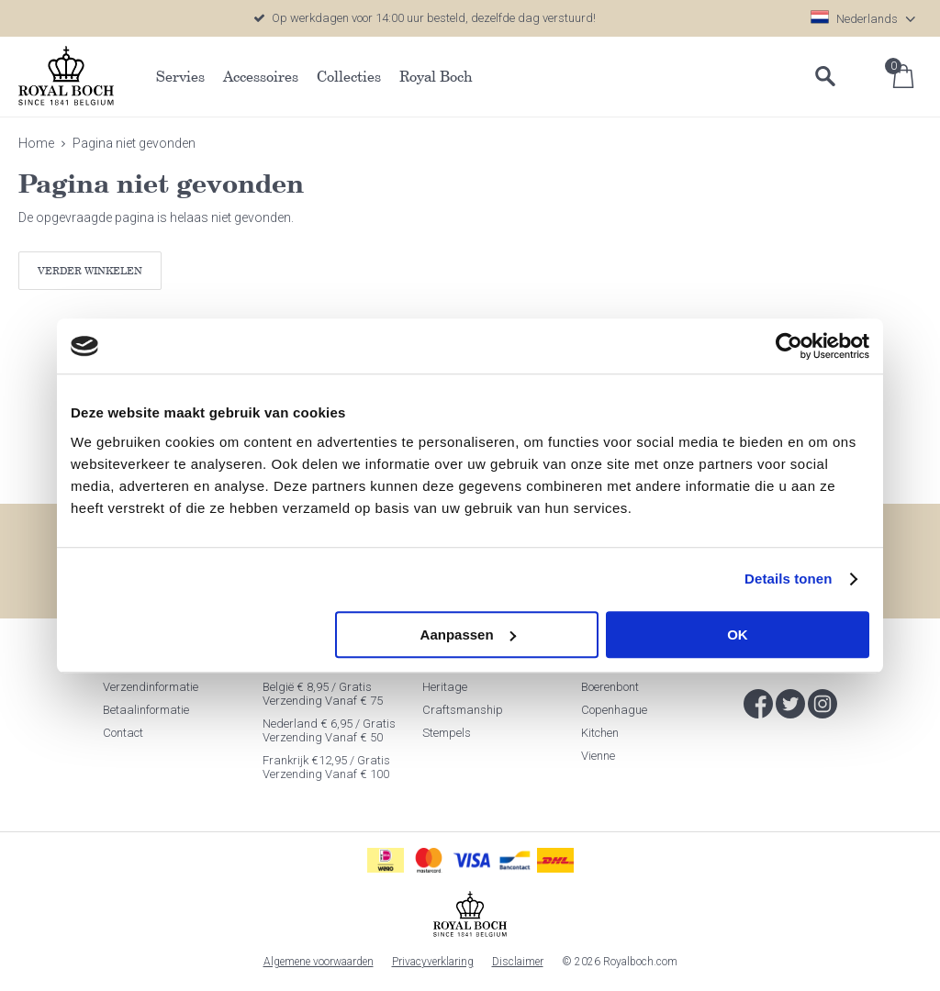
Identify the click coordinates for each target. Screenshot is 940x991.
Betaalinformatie (146, 710)
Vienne (598, 756)
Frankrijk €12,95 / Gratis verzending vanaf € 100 (326, 767)
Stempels (446, 733)
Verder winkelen (90, 270)
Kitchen (600, 733)
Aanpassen (468, 634)
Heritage (444, 687)
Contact (123, 733)
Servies (180, 76)
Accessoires (260, 76)
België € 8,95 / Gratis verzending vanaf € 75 (323, 693)
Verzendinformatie (150, 687)
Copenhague (614, 710)
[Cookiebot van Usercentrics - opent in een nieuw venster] (789, 346)
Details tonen (788, 578)
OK (737, 634)
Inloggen (866, 76)
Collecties (349, 76)
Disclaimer (517, 961)
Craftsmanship (462, 710)
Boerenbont (610, 687)
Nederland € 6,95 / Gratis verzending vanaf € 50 (329, 730)
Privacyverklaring (433, 961)
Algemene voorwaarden (318, 961)
